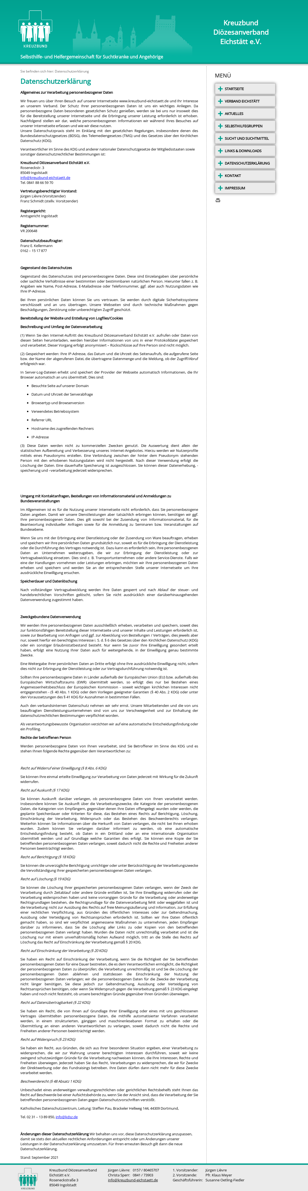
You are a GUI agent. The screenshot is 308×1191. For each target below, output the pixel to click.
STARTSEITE (234, 88)
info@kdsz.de (67, 1116)
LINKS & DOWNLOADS (243, 150)
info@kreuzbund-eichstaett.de (45, 177)
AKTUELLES (234, 113)
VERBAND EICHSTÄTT (242, 101)
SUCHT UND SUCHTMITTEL (247, 138)
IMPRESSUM (235, 188)
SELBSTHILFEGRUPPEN (244, 126)
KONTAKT (233, 175)
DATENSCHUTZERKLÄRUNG (247, 163)
